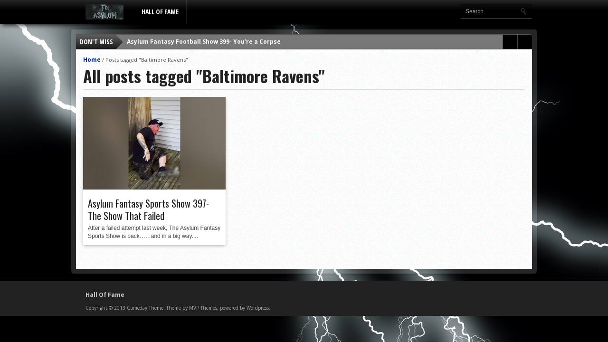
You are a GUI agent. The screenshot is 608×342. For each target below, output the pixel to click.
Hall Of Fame (160, 11)
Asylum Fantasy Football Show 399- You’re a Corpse (204, 42)
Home (92, 60)
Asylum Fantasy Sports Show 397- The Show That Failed (148, 209)
